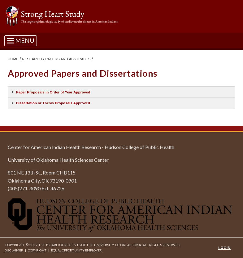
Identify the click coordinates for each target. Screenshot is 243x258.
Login (224, 248)
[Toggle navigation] (20, 40)
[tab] (121, 92)
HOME (13, 59)
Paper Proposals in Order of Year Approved (53, 92)
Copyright (37, 250)
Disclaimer (14, 250)
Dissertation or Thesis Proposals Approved (53, 103)
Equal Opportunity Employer (76, 250)
